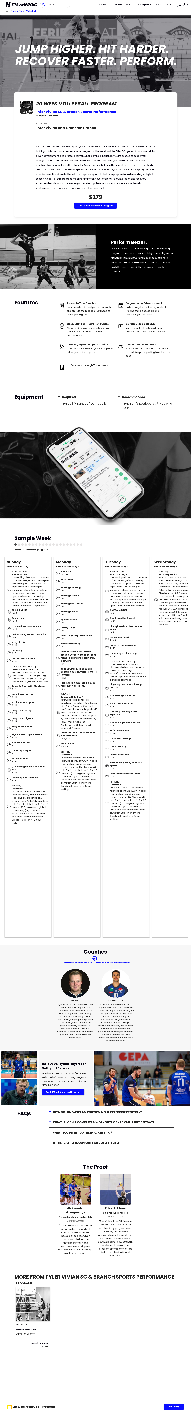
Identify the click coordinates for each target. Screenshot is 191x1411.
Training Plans (143, 4)
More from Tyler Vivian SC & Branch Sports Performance (95, 962)
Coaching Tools (121, 4)
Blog (158, 4)
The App (102, 4)
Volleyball (31, 11)
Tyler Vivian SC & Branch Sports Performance (76, 111)
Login (169, 4)
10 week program (39, 1343)
